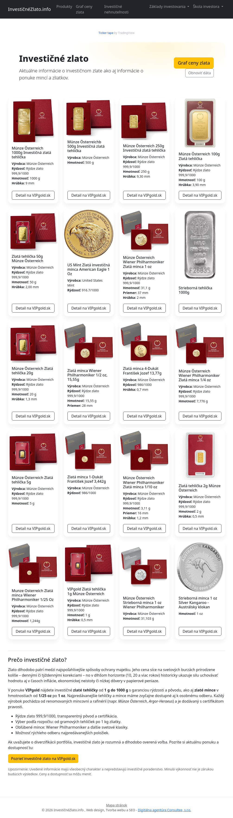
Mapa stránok (116, 805)
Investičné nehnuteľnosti (116, 9)
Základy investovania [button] (167, 6)
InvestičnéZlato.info (29, 9)
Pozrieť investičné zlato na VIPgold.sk (43, 758)
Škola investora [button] (206, 6)
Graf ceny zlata (84, 9)
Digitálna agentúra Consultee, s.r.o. (164, 810)
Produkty (64, 6)
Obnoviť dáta (199, 72)
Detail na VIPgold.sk (33, 195)
